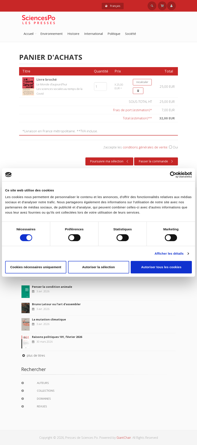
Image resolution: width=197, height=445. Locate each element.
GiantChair (124, 438)
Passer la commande (156, 161)
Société (130, 33)
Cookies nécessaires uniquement (35, 267)
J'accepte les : (141, 147)
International (93, 33)
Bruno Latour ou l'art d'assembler (56, 304)
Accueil (28, 33)
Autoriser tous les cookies (161, 267)
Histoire (73, 33)
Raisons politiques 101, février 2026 (57, 337)
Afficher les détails (169, 253)
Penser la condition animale (52, 287)
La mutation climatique (49, 319)
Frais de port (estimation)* (132, 110)
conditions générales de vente (145, 147)
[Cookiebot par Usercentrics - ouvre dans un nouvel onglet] (173, 174)
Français (112, 6)
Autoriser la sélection (98, 267)
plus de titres (33, 355)
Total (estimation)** (137, 118)
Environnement (51, 33)
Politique (114, 33)
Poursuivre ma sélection (109, 161)
